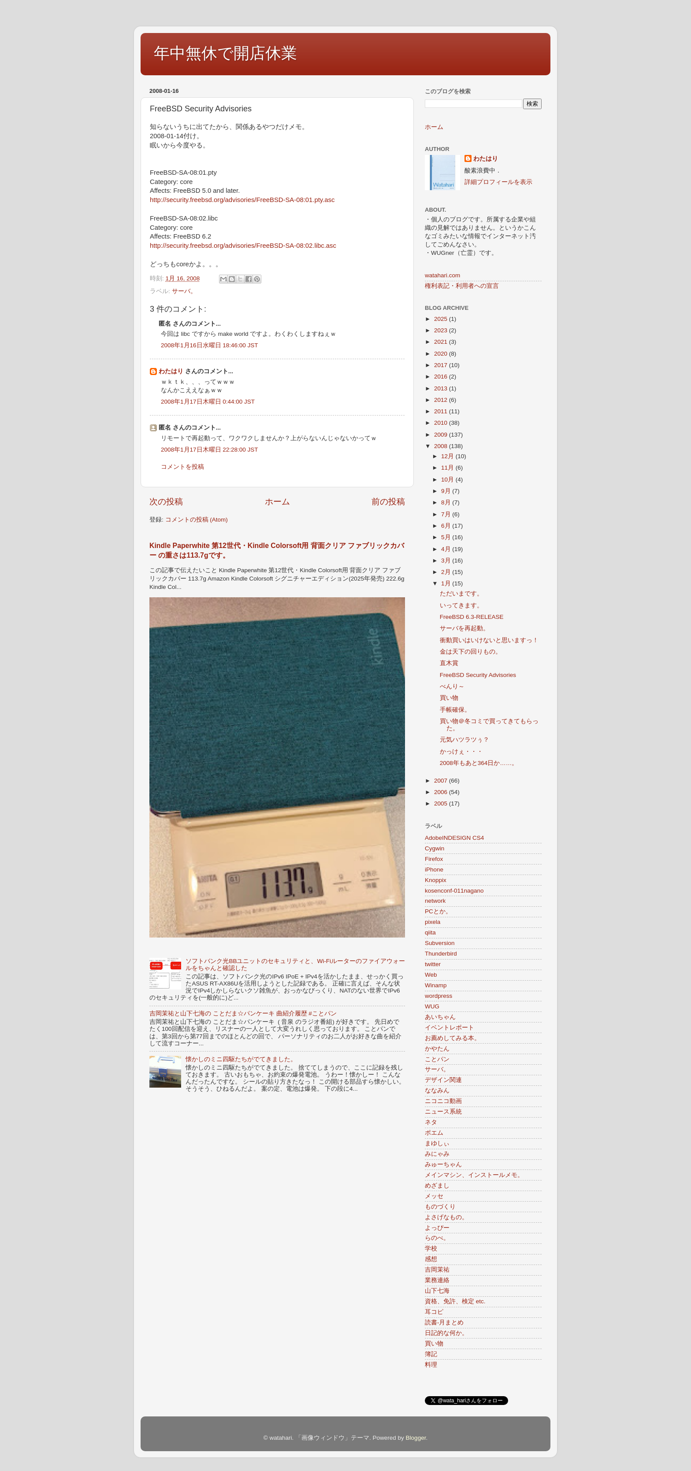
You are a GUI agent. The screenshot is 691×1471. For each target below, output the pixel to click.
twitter (433, 964)
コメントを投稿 (182, 466)
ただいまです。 (461, 593)
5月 (446, 537)
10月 (448, 479)
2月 (446, 572)
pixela (432, 922)
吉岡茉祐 (437, 1269)
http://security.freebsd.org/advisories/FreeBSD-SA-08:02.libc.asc (243, 245)
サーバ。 (184, 291)
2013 (441, 388)
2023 (441, 330)
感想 (431, 1259)
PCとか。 (438, 911)
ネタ (431, 1122)
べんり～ (452, 686)
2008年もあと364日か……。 (479, 763)
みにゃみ (437, 1154)
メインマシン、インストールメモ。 (474, 1175)
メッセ (434, 1196)
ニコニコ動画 (443, 1101)
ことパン (437, 1059)
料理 (431, 1364)
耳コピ (434, 1312)
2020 (441, 353)
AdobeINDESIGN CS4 (454, 838)
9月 (446, 491)
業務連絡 (437, 1280)
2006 (441, 792)
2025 (441, 319)
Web (431, 974)
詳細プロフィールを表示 (498, 182)
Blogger (416, 1437)
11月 (448, 467)
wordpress (438, 996)
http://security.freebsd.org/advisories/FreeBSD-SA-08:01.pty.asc (242, 199)
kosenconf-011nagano (454, 890)
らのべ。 (437, 1238)
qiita (430, 932)
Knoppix (435, 880)
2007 (441, 780)
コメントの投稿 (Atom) (196, 519)
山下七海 (437, 1290)
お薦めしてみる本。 (452, 1038)
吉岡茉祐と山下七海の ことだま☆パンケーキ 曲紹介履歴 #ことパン (243, 1013)
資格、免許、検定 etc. (455, 1301)
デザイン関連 (443, 1080)
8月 (446, 502)
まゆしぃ (437, 1143)
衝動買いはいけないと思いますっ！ (489, 640)
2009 (441, 434)
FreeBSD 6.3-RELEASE (472, 617)
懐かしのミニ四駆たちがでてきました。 (241, 1059)
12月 (448, 456)
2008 (441, 446)
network (435, 900)
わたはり (171, 371)
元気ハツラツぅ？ (464, 739)
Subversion (440, 943)
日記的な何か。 (446, 1333)
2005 (441, 803)
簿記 (431, 1354)
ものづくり (440, 1206)
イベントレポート (449, 1027)
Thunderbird (441, 953)
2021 (441, 341)
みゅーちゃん (443, 1164)
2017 (441, 365)
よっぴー (437, 1228)
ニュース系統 (443, 1111)
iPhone (434, 869)
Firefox (434, 859)
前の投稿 (388, 501)
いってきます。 (461, 605)
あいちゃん (440, 1017)
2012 (441, 400)
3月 (446, 560)
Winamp (436, 985)
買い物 (449, 698)
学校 (431, 1248)
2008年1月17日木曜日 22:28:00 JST (209, 449)
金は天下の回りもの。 (471, 651)
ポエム (434, 1132)
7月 (446, 514)
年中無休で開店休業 (225, 53)
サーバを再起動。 (464, 628)
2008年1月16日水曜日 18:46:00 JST (209, 345)
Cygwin (434, 848)
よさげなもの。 (446, 1217)
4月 (446, 549)
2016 (441, 376)
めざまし (437, 1185)
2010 (441, 422)
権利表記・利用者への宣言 (462, 286)
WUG (432, 1006)
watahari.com (442, 275)
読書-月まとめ (444, 1322)
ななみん (437, 1090)
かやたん (437, 1048)
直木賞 (449, 663)
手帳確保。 (455, 709)
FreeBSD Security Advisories (478, 675)
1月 (446, 583)
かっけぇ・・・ (461, 751)
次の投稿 (166, 501)
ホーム (277, 501)
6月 (446, 525)
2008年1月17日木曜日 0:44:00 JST (208, 401)
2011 (441, 411)
